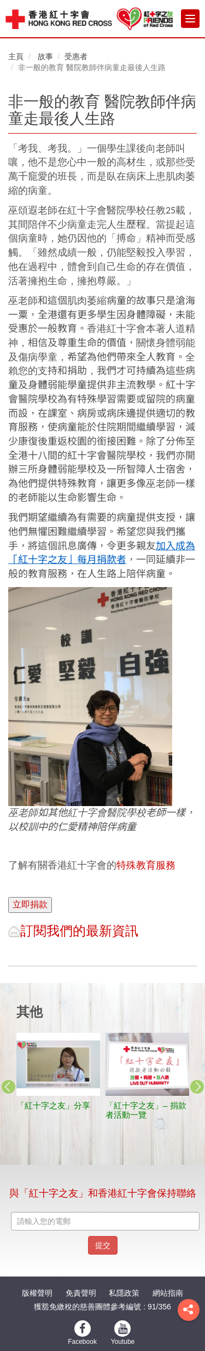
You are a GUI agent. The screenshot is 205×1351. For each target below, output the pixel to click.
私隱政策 (124, 1293)
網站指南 (168, 1293)
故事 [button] (45, 56)
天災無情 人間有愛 (90, 1105)
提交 (102, 1245)
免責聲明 (81, 1293)
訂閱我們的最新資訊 (73, 930)
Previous (8, 1086)
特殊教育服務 (145, 865)
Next (197, 1086)
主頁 (16, 56)
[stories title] (95, 1064)
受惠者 (76, 56)
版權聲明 (37, 1293)
